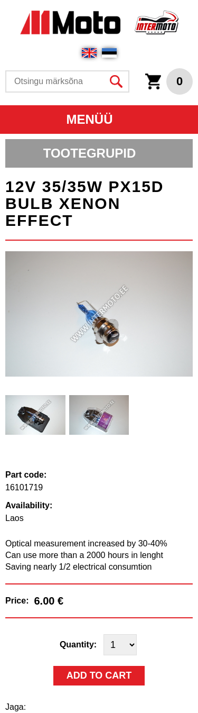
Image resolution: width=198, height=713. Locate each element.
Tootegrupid (89, 153)
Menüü (90, 119)
